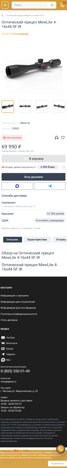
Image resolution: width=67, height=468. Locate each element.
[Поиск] (34, 5)
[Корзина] (62, 5)
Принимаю (57, 463)
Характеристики (37, 239)
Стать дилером (9, 320)
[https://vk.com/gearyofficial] (9, 343)
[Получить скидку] (60, 448)
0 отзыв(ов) (21, 33)
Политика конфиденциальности (19, 314)
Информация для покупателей (18, 301)
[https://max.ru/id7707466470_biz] (5, 359)
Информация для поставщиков (18, 307)
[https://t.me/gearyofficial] (8, 354)
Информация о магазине (15, 295)
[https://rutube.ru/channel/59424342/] (7, 348)
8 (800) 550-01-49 (15, 371)
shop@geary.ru (8, 381)
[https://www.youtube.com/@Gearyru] (8, 337)
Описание (12, 239)
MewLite (25, 122)
